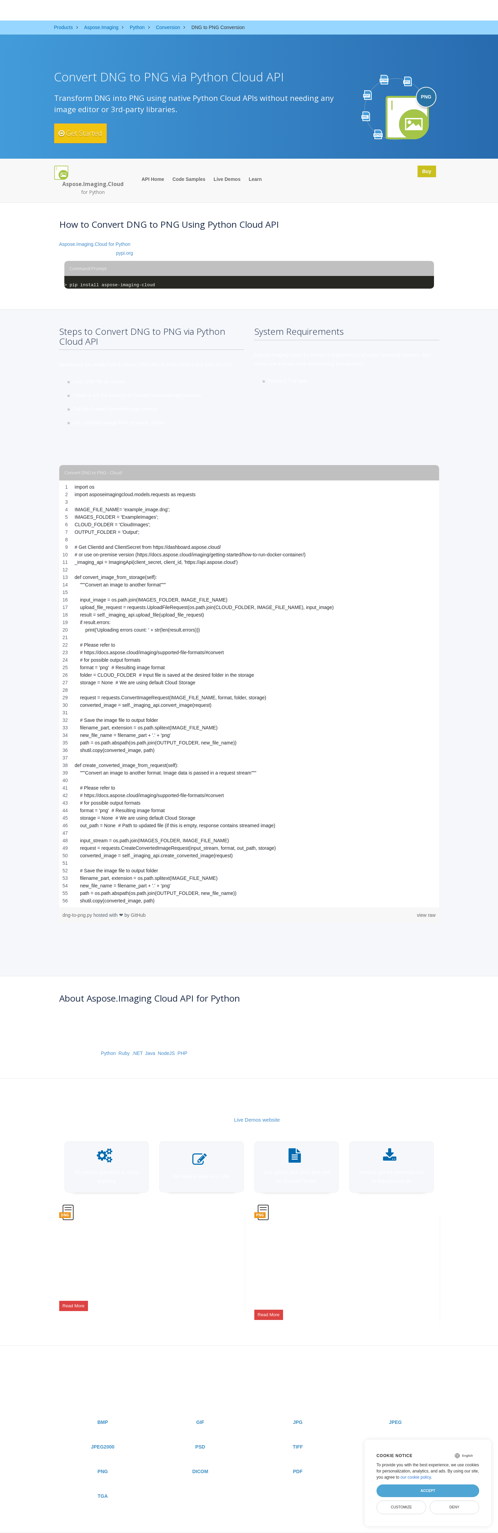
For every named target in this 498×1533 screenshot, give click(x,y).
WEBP (395, 1433)
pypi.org (124, 253)
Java (150, 1053)
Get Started (86, 133)
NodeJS (166, 1053)
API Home (153, 179)
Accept (427, 1491)
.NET (137, 1053)
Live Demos (227, 179)
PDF (298, 1458)
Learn (255, 179)
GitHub (138, 915)
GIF (200, 1408)
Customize (401, 1507)
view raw (426, 915)
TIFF (298, 1433)
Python (108, 1053)
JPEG (395, 1408)
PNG (103, 1458)
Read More (74, 1300)
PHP (183, 1053)
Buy (424, 172)
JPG (298, 1408)
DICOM (200, 1458)
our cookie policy (415, 1477)
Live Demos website (257, 1120)
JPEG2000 (103, 1433)
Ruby (123, 1053)
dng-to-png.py (78, 915)
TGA (103, 1482)
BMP (102, 1408)
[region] (249, 693)
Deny (454, 1507)
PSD (200, 1433)
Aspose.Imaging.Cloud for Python (95, 244)
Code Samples (189, 179)
